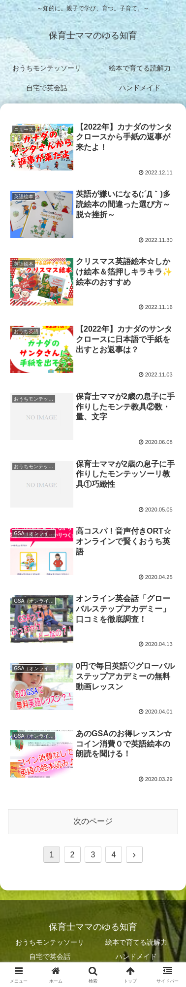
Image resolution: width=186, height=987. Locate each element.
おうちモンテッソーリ (49, 942)
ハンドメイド (136, 956)
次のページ (93, 821)
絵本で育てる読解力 (136, 942)
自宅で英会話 (49, 956)
